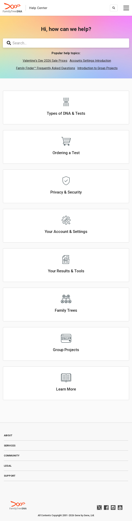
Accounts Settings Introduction (90, 60)
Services (9, 445)
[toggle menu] (126, 8)
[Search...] (66, 43)
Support (9, 475)
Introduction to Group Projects (97, 68)
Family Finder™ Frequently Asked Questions (45, 68)
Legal (8, 465)
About (8, 435)
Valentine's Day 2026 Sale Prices (45, 60)
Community (11, 455)
